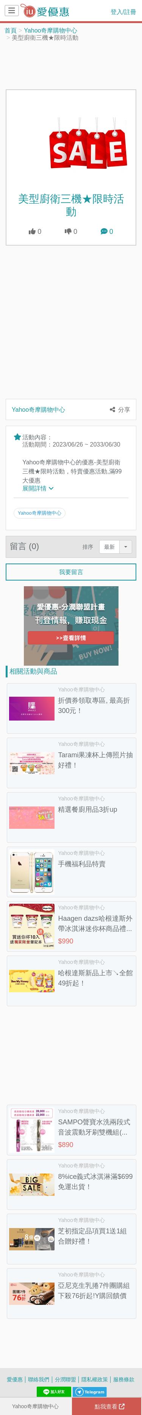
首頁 (11, 30)
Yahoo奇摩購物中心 (50, 30)
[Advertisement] (71, 65)
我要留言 (71, 571)
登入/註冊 (123, 11)
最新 (109, 546)
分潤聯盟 (65, 1379)
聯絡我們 (38, 1379)
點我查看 (110, 1406)
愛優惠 (15, 1379)
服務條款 (123, 1379)
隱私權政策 (94, 1379)
